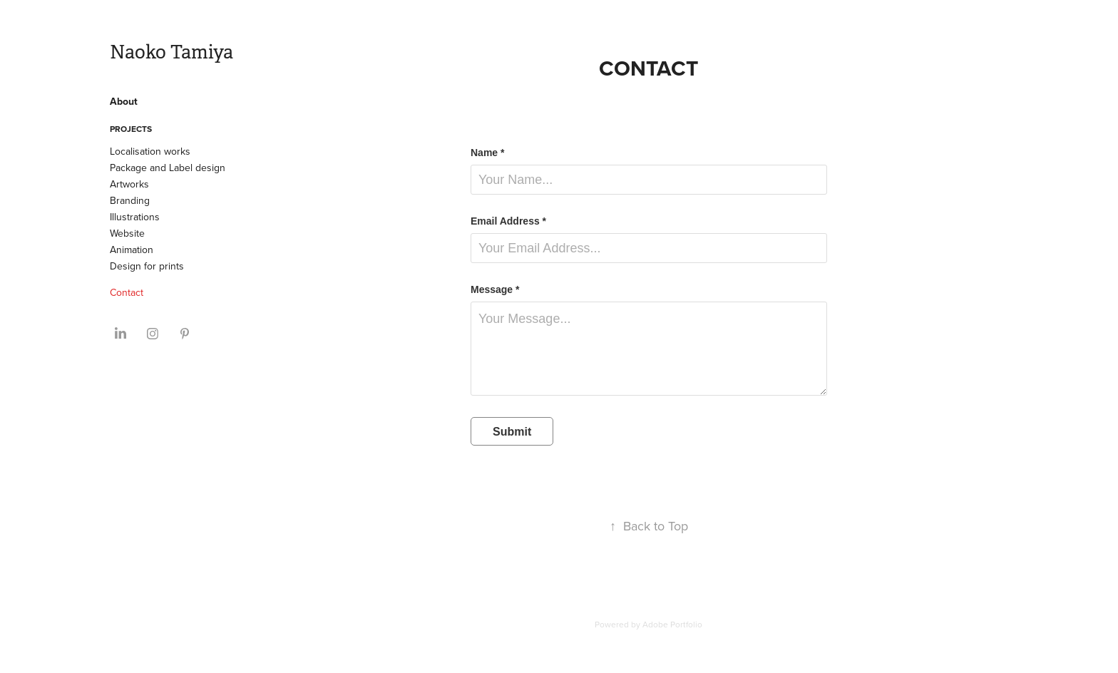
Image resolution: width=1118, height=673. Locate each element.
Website (127, 233)
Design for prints (147, 266)
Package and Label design (167, 167)
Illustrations (135, 217)
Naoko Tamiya (171, 52)
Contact (126, 292)
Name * (487, 153)
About (124, 101)
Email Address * (508, 221)
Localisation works (150, 151)
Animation (131, 249)
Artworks (129, 184)
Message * (495, 289)
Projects (131, 129)
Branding (130, 200)
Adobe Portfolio (672, 624)
